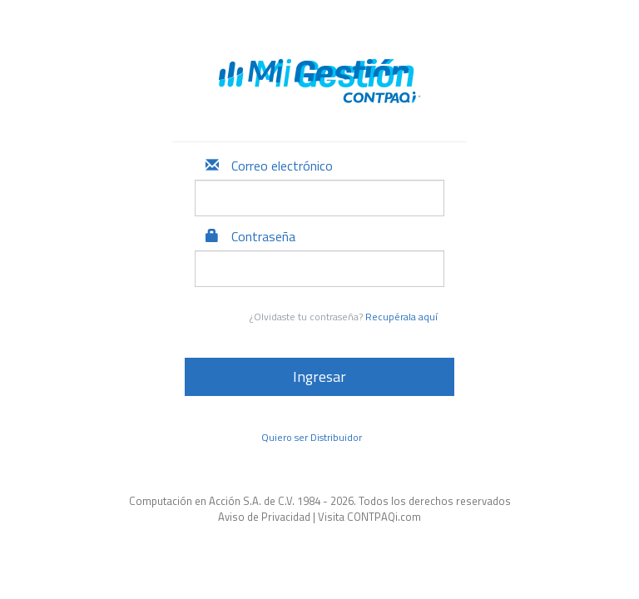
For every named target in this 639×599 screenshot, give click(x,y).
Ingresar (319, 376)
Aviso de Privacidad (264, 516)
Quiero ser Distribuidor (311, 437)
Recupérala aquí (401, 316)
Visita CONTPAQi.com (369, 516)
